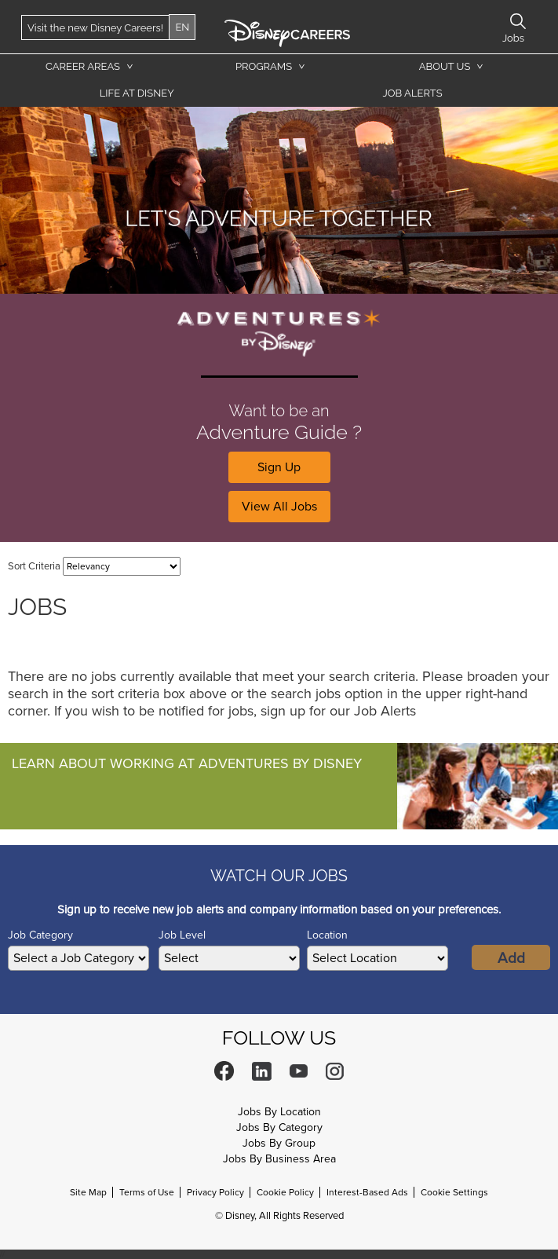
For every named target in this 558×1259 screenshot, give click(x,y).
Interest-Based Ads (367, 1192)
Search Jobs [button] (518, 21)
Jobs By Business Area (279, 1159)
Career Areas (83, 66)
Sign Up (279, 467)
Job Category (40, 935)
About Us (445, 66)
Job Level (182, 935)
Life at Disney (137, 93)
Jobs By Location (279, 1111)
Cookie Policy (285, 1192)
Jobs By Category (279, 1127)
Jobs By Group (279, 1143)
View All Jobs (279, 506)
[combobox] (377, 958)
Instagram (335, 1071)
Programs (263, 66)
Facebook (224, 1071)
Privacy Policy (215, 1192)
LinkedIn (262, 1071)
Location (327, 935)
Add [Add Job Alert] (511, 958)
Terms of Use (146, 1192)
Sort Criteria (34, 566)
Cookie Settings (454, 1192)
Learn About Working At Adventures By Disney (187, 763)
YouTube (299, 1071)
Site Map (88, 1192)
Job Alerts (413, 93)
